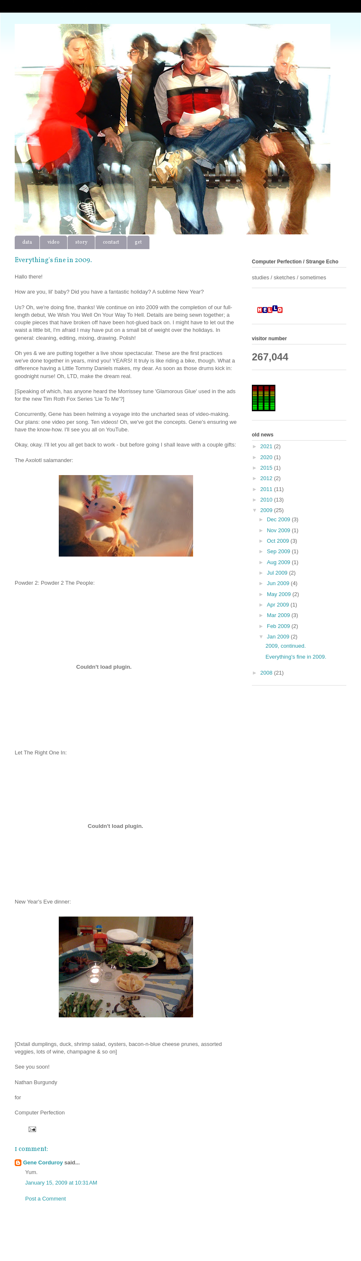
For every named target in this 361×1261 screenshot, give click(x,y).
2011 (267, 489)
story (81, 242)
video (53, 242)
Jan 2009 (279, 636)
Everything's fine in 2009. (295, 657)
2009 (267, 510)
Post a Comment (45, 1198)
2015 (267, 468)
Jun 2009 (279, 583)
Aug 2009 (279, 562)
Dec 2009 (279, 519)
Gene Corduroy (43, 1162)
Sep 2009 (279, 551)
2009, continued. (285, 646)
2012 (267, 478)
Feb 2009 (279, 626)
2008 (267, 673)
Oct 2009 (278, 541)
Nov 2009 (279, 530)
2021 (267, 446)
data (27, 242)
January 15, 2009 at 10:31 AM (61, 1183)
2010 (267, 500)
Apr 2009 (278, 605)
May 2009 (280, 594)
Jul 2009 (278, 573)
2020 (267, 457)
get (138, 242)
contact (111, 242)
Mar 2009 (279, 615)
